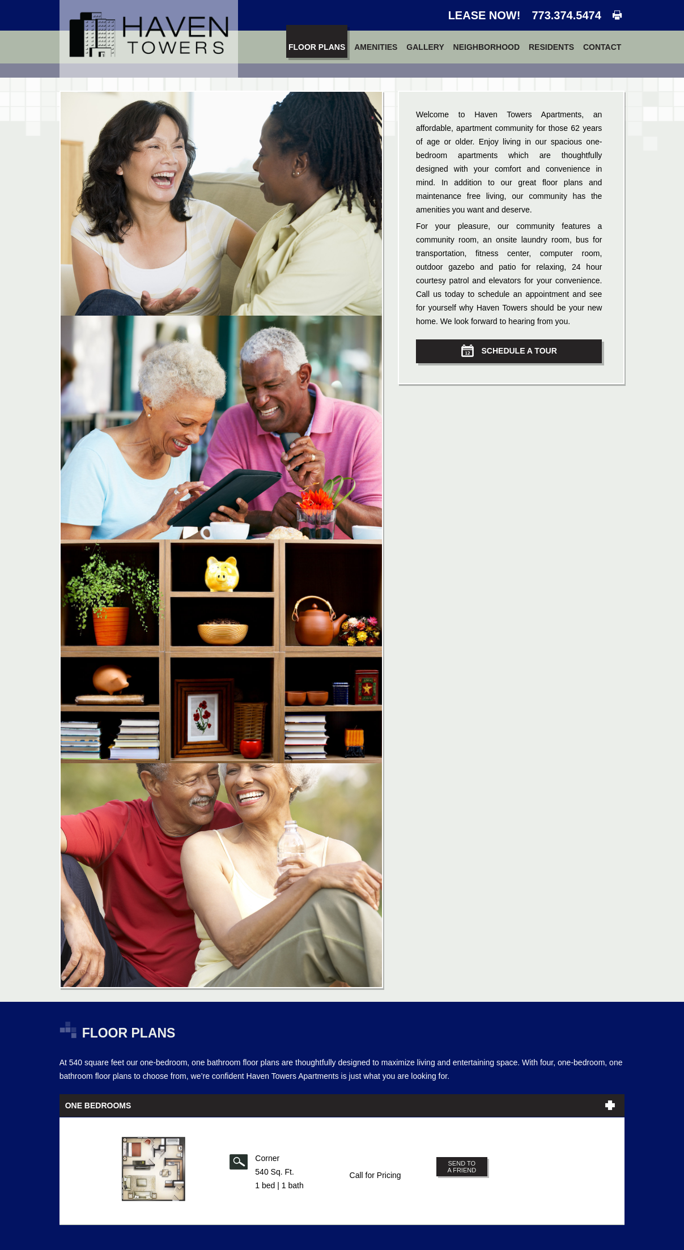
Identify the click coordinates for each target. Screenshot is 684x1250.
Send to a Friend (461, 1167)
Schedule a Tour (509, 351)
